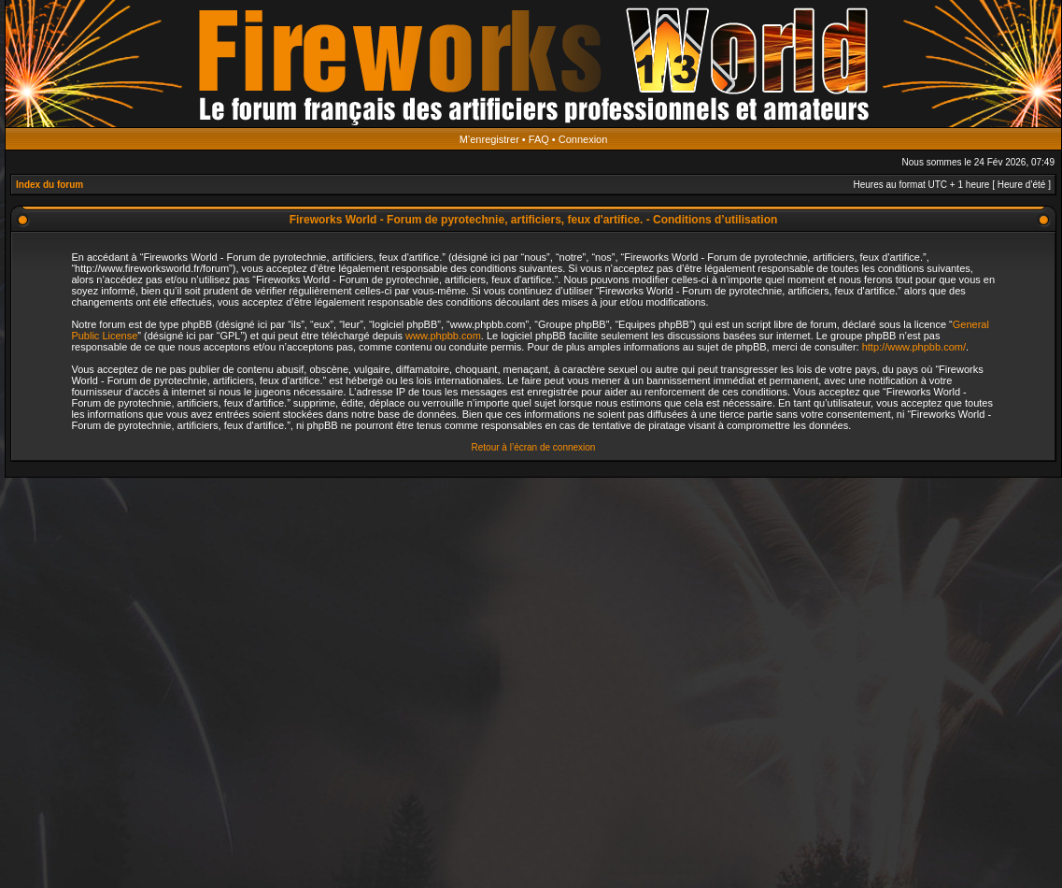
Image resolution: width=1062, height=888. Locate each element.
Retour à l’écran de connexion (534, 447)
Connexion (583, 139)
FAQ (539, 139)
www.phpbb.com (443, 335)
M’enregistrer (489, 139)
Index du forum (49, 184)
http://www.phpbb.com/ (914, 346)
